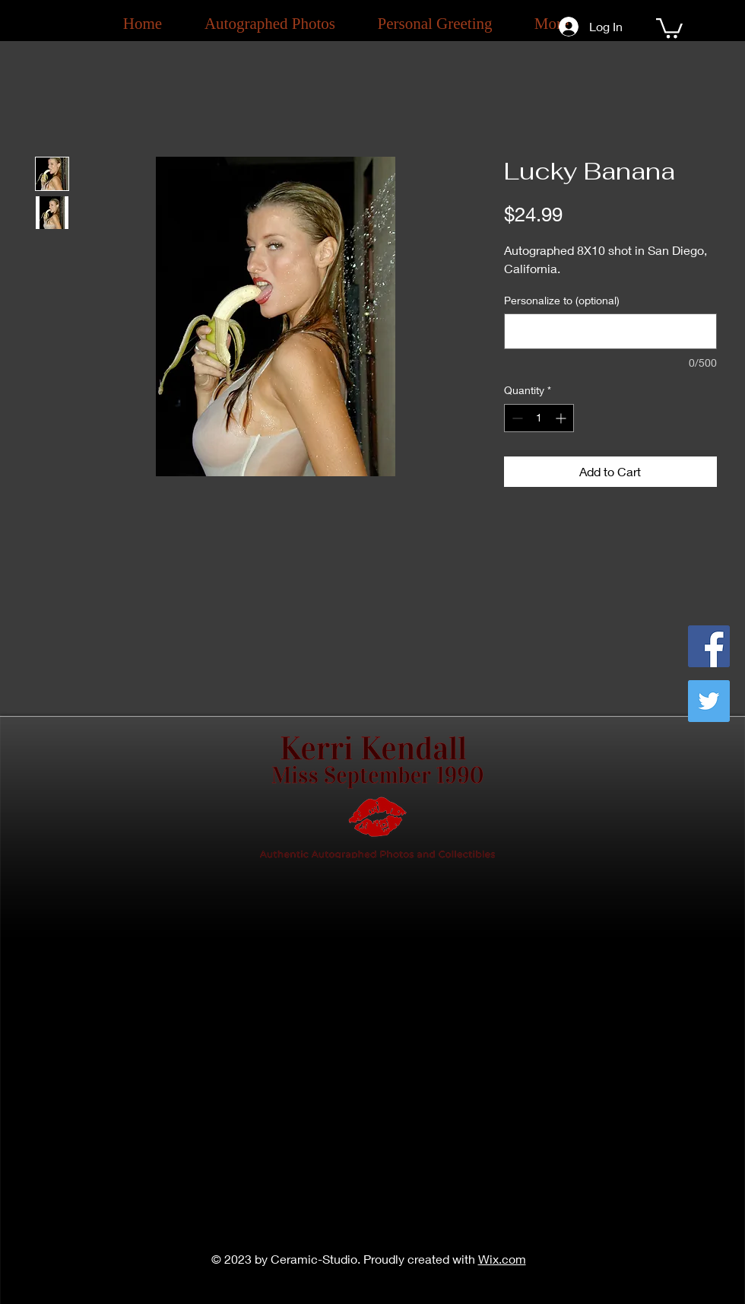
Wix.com (502, 1259)
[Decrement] (515, 418)
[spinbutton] (539, 418)
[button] (669, 27)
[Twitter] (709, 701)
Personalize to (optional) (562, 300)
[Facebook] (709, 646)
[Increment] (562, 418)
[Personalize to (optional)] (610, 331)
